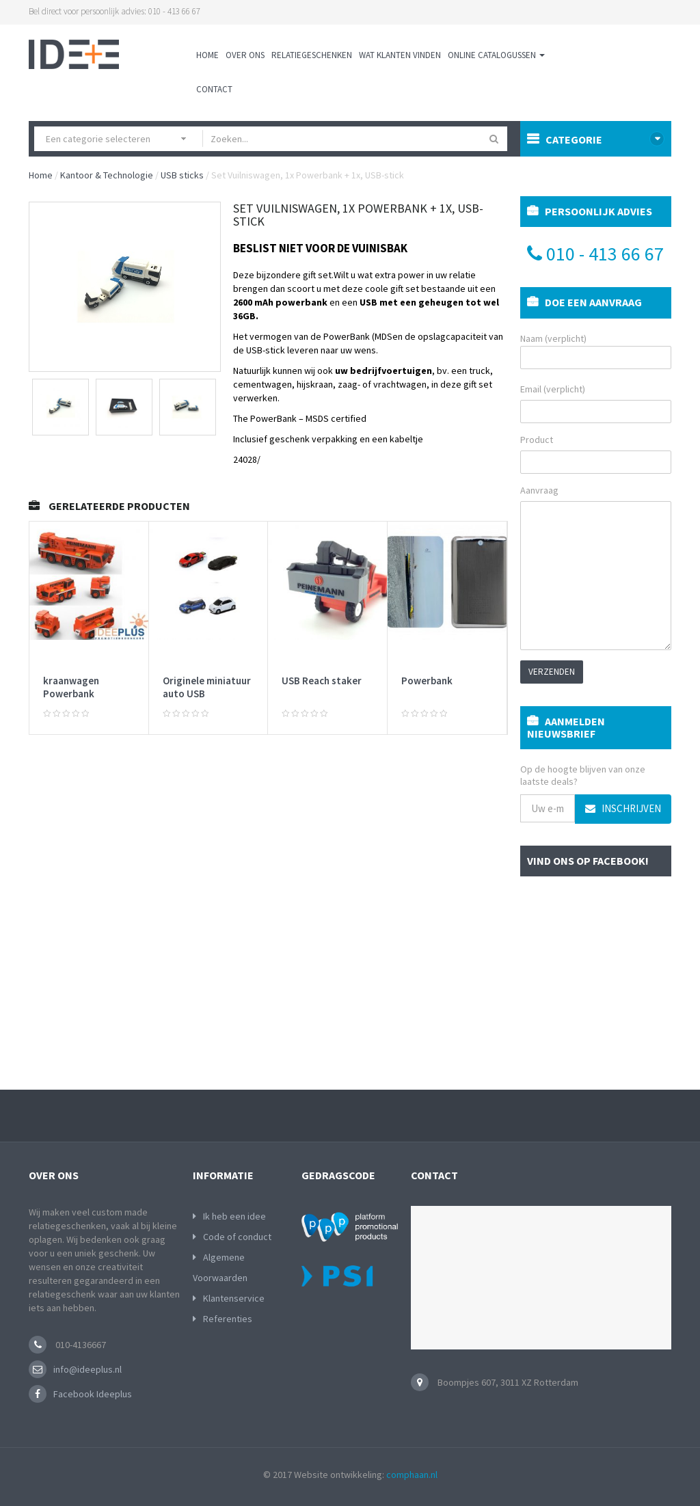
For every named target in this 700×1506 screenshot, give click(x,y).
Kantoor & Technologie (106, 175)
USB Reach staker (322, 680)
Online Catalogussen (496, 55)
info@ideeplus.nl (87, 1369)
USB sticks (182, 175)
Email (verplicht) (552, 389)
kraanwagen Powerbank (71, 687)
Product (536, 439)
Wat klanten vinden (400, 55)
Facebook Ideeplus (92, 1394)
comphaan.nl (412, 1474)
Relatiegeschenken (311, 55)
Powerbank (427, 680)
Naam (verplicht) (596, 350)
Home (207, 55)
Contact (214, 89)
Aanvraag (539, 490)
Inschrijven (623, 808)
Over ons (245, 55)
